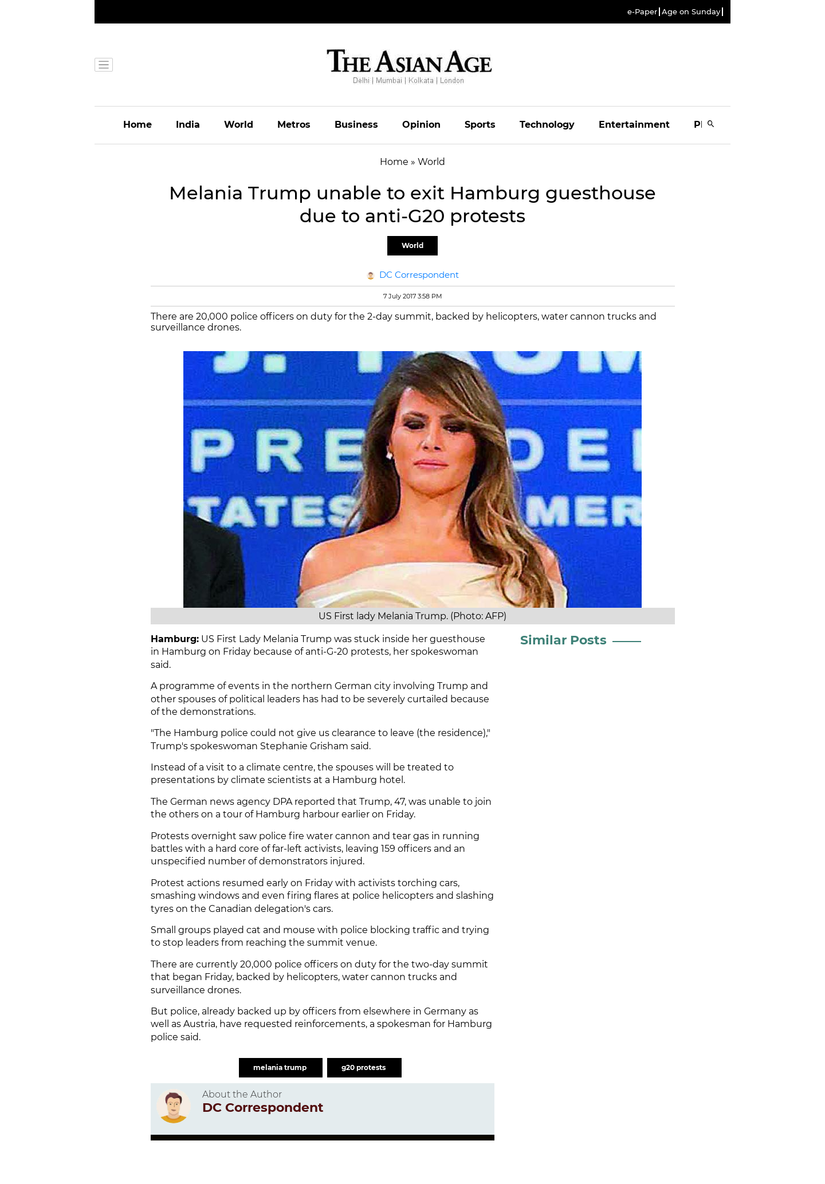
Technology (547, 124)
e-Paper (642, 11)
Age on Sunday (691, 11)
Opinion (421, 124)
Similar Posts (563, 640)
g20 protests (364, 1067)
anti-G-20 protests (347, 651)
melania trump (280, 1067)
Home (137, 124)
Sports (480, 124)
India (188, 124)
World (238, 124)
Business (356, 124)
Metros (294, 124)
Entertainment (634, 124)
